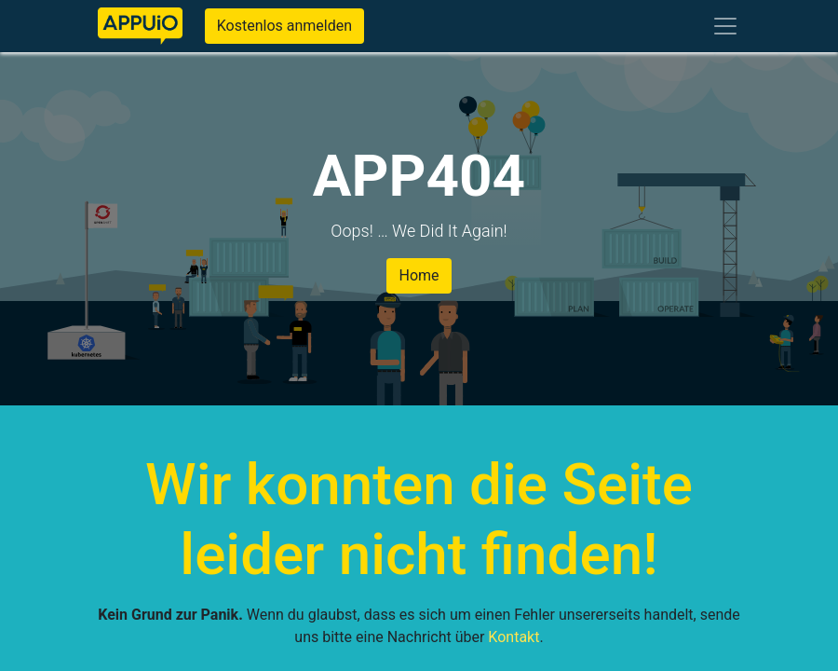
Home (419, 275)
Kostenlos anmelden (284, 25)
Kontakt (513, 637)
